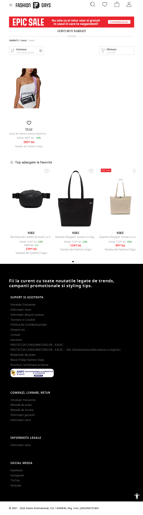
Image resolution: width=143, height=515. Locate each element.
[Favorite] (105, 4)
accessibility (136, 496)
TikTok (15, 480)
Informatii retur (20, 310)
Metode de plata (21, 405)
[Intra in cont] (129, 4)
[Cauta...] (92, 4)
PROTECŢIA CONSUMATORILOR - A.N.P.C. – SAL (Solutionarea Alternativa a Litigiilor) (65, 350)
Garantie (16, 340)
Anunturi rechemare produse (29, 365)
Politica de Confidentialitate (28, 325)
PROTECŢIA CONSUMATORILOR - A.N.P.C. (37, 345)
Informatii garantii (22, 415)
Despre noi (17, 330)
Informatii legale (25, 438)
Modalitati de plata (22, 355)
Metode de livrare (22, 410)
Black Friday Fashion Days (27, 360)
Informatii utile (20, 445)
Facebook (16, 470)
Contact (15, 335)
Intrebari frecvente (22, 304)
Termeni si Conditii (22, 320)
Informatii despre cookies (27, 315)
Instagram (17, 475)
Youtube (15, 485)
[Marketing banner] (71, 22)
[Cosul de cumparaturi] (117, 4)
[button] (26, 50)
